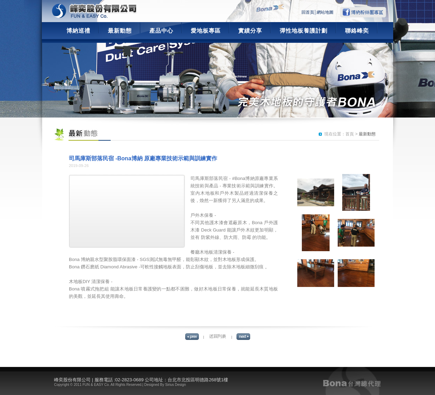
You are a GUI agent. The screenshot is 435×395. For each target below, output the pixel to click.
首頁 (349, 134)
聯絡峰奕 (357, 31)
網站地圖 (325, 12)
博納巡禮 (78, 31)
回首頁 (307, 12)
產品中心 (161, 31)
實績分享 (250, 31)
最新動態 (120, 31)
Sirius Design (175, 385)
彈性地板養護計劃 (303, 31)
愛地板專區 (206, 31)
